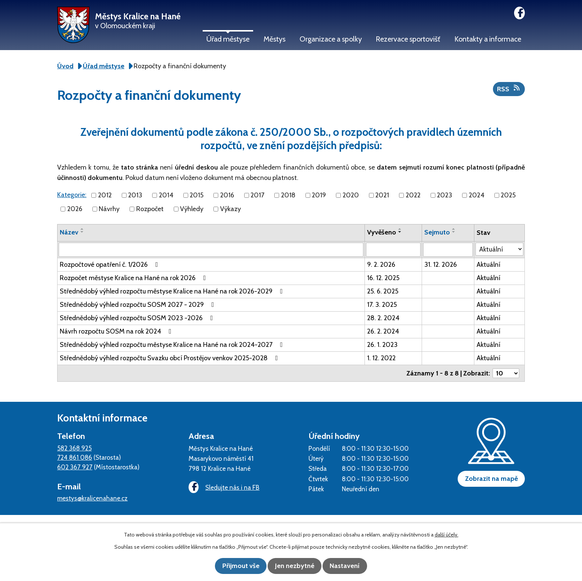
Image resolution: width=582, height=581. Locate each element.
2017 (257, 195)
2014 (166, 195)
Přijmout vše (235, 566)
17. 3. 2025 (382, 305)
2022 (413, 195)
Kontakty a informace (487, 39)
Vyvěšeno (381, 232)
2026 (74, 209)
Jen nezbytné (294, 566)
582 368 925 (74, 448)
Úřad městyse (227, 39)
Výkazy (230, 209)
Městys (274, 39)
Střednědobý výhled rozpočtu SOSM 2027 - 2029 (138, 305)
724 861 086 (74, 457)
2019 (319, 195)
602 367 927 (74, 467)
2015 (196, 195)
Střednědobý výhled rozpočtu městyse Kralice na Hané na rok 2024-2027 (173, 345)
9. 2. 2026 (381, 264)
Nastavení (351, 566)
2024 (476, 195)
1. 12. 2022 (381, 358)
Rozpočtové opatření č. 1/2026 (110, 264)
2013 (135, 195)
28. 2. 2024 (383, 318)
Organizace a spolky (331, 39)
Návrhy (109, 209)
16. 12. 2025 (383, 278)
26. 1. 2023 (382, 345)
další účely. (446, 535)
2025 (508, 195)
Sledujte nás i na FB (222, 488)
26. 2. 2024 (383, 331)
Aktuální (488, 264)
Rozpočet (150, 209)
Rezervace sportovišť (408, 39)
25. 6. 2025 (382, 291)
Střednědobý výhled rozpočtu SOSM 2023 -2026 (138, 318)
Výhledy (191, 209)
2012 (105, 195)
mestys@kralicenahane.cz (92, 498)
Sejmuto (437, 232)
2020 (351, 195)
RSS (509, 88)
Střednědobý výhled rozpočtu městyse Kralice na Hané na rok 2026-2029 (173, 291)
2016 (227, 195)
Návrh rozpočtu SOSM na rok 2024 (117, 331)
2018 (288, 195)
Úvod (65, 66)
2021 (382, 195)
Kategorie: (71, 195)
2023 (444, 195)
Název (69, 232)
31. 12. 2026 (440, 264)
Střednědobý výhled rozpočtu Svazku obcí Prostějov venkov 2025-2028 (170, 358)
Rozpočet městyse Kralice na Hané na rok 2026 (134, 278)
